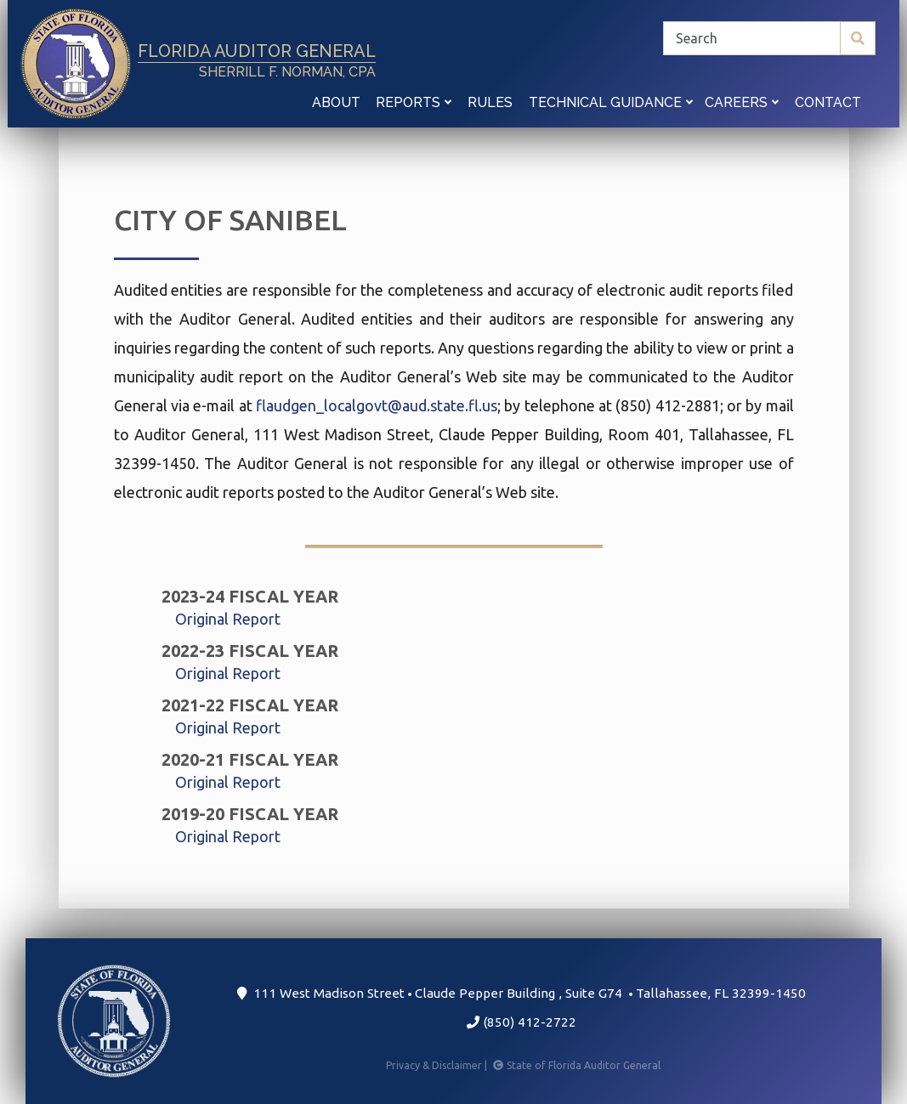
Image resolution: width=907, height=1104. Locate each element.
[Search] (769, 38)
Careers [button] (742, 102)
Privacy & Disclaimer (438, 1065)
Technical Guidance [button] (611, 102)
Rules (490, 102)
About (336, 102)
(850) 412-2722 (521, 1022)
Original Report (228, 618)
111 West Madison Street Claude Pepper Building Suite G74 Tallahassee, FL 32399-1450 (521, 993)
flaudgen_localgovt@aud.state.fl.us (376, 405)
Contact (828, 102)
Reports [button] (413, 102)
